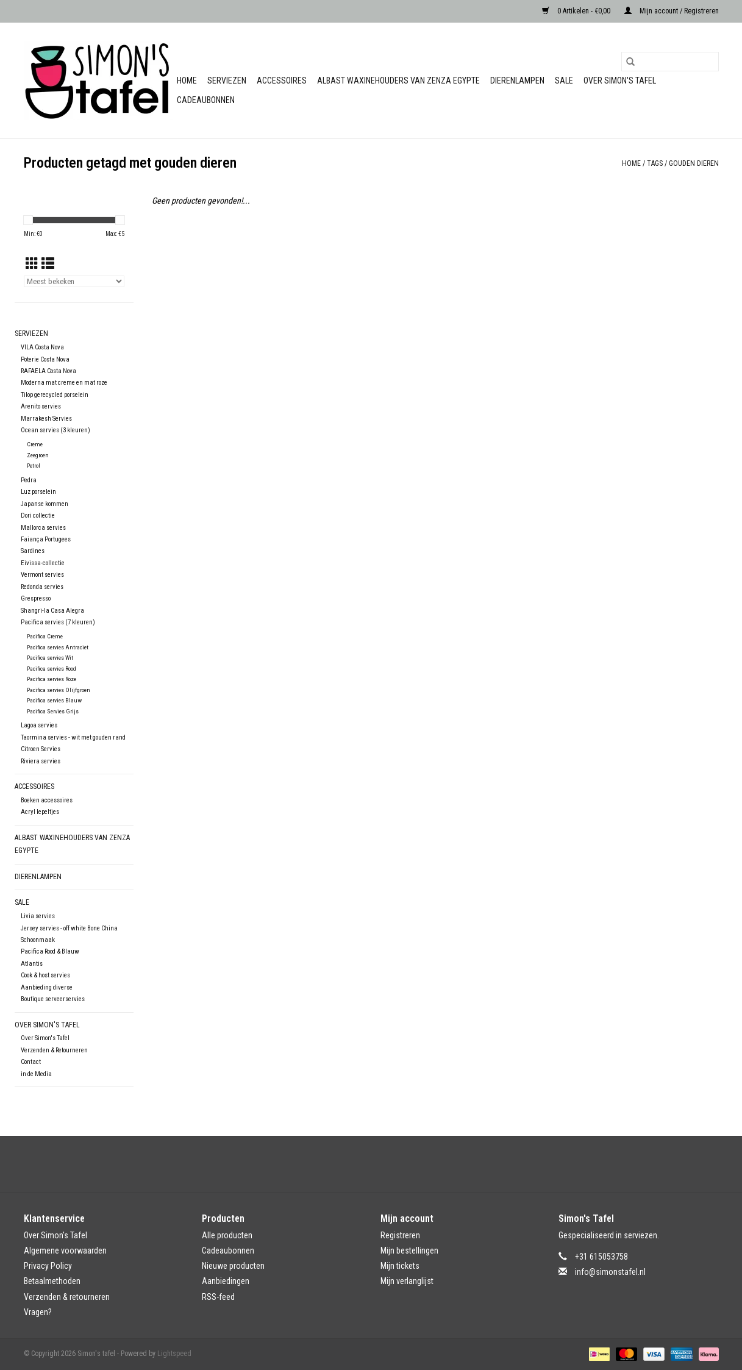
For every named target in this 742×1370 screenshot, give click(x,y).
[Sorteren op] (74, 281)
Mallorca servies (43, 528)
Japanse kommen (44, 504)
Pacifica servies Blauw (54, 700)
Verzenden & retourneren (67, 1297)
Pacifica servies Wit (50, 657)
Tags (655, 163)
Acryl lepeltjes (40, 812)
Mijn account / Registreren (671, 11)
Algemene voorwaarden (65, 1250)
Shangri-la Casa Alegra (52, 611)
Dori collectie (38, 515)
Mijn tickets (399, 1266)
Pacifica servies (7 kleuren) (58, 622)
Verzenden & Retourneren (54, 1050)
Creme (35, 444)
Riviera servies (40, 761)
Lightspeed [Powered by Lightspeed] (174, 1353)
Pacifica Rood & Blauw (50, 951)
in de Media (36, 1074)
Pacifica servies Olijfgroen (58, 690)
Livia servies (38, 916)
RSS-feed (218, 1297)
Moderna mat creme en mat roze (64, 383)
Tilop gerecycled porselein (54, 395)
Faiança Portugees (46, 539)
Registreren (400, 1235)
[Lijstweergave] (47, 264)
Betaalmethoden (52, 1281)
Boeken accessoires (47, 800)
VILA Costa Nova (42, 347)
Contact (31, 1062)
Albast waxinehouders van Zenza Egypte (398, 80)
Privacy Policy (48, 1266)
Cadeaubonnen (206, 100)
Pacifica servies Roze (51, 679)
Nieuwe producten (233, 1266)
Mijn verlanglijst (406, 1281)
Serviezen (226, 80)
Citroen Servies (40, 749)
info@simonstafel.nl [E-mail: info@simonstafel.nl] (610, 1272)
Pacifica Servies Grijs (53, 711)
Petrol (33, 465)
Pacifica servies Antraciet (57, 647)
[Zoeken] (670, 61)
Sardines (33, 551)
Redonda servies (42, 587)
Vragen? (38, 1312)
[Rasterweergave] (32, 264)
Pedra (29, 480)
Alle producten (227, 1235)
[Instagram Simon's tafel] (381, 1164)
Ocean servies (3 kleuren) (55, 430)
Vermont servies (42, 575)
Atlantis (32, 964)
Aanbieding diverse (47, 987)
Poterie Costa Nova (45, 359)
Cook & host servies (45, 975)
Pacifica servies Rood (51, 668)
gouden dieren (694, 163)
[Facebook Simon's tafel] (360, 1164)
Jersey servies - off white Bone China (69, 928)
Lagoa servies (39, 725)
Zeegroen (38, 455)
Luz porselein (38, 492)
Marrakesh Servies (46, 419)
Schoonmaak (38, 940)
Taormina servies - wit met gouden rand (73, 737)
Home (187, 80)
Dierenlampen (517, 80)
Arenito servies (41, 406)
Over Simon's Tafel (619, 80)
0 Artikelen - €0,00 (577, 11)
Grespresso (36, 598)
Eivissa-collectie (43, 563)
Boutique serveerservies (53, 999)
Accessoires (282, 80)
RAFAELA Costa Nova (48, 371)
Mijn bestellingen (409, 1250)
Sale (564, 80)
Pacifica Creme (45, 636)
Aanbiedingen (225, 1281)
